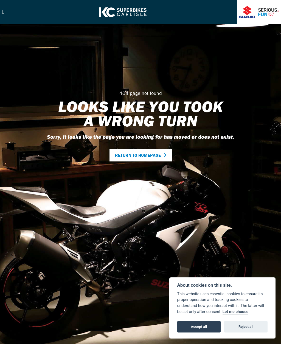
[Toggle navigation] (3, 12)
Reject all (245, 327)
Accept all (199, 327)
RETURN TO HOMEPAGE (138, 155)
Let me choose (236, 311)
